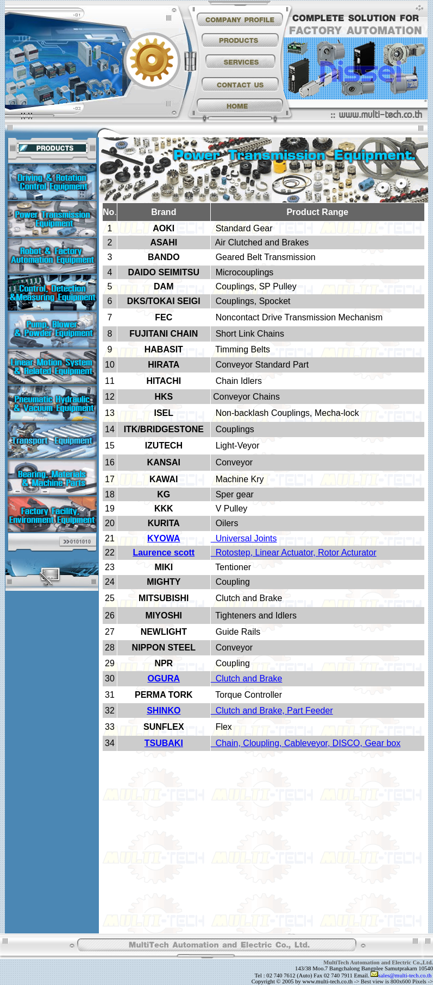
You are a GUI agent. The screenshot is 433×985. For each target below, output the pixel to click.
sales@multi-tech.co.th (404, 975)
